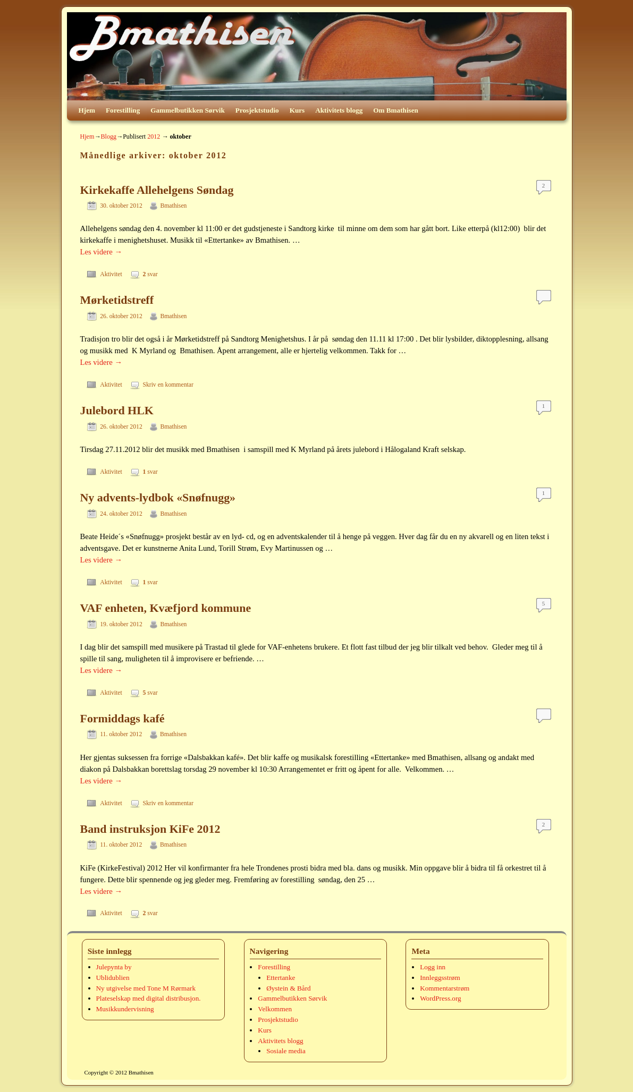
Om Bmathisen (395, 110)
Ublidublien (113, 978)
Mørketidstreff (117, 299)
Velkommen (275, 1009)
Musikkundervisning (125, 1009)
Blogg (108, 136)
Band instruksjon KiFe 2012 (150, 828)
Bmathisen (173, 205)
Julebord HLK (117, 410)
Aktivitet (111, 274)
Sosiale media (286, 1051)
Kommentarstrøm (444, 988)
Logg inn (432, 967)
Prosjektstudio (257, 110)
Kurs (297, 110)
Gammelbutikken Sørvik (187, 110)
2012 (153, 136)
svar (149, 274)
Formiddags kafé (122, 718)
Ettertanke (280, 978)
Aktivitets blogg (338, 110)
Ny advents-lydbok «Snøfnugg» (158, 497)
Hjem (87, 110)
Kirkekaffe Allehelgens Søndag (157, 190)
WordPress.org (440, 998)
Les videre (101, 252)
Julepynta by (114, 967)
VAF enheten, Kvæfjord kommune (165, 608)
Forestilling (123, 110)
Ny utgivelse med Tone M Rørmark (146, 988)
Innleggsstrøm (440, 978)
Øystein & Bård (288, 988)
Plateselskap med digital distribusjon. (148, 998)
